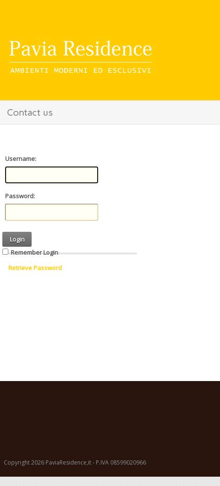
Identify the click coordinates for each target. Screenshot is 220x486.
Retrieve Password (35, 268)
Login (17, 239)
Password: (20, 196)
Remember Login (34, 252)
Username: (20, 158)
